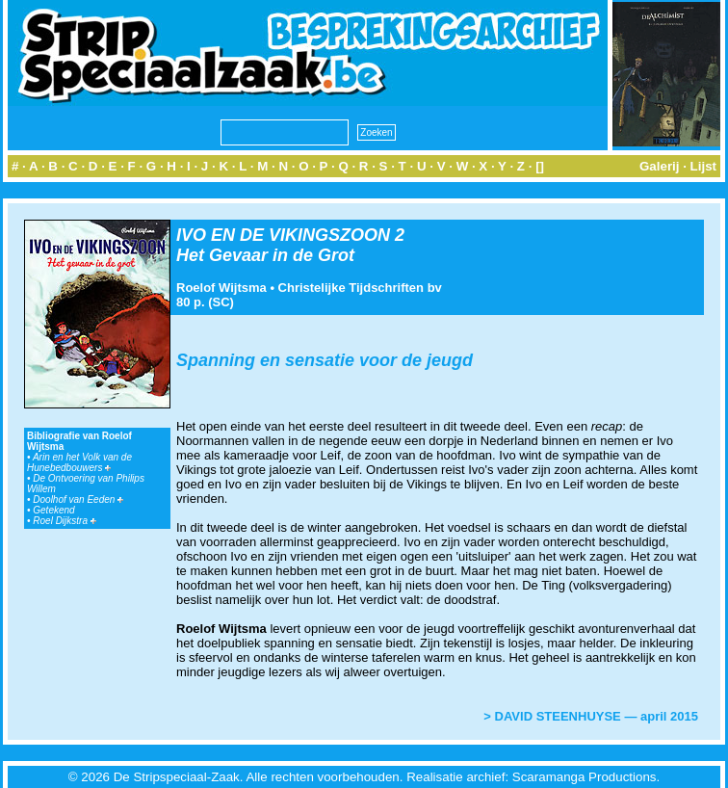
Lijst (703, 166)
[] (539, 166)
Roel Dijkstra (64, 520)
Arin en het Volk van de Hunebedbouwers (79, 462)
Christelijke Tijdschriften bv (360, 287)
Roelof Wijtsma (221, 287)
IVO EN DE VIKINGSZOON (283, 235)
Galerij (659, 166)
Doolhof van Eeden (78, 499)
